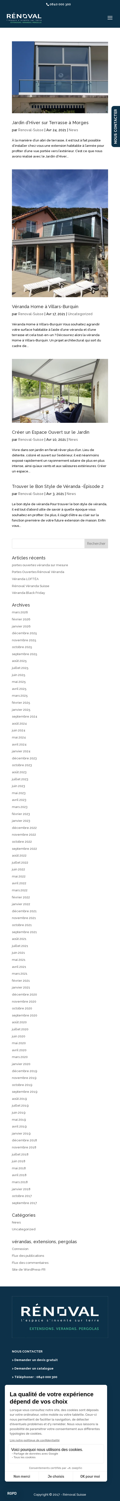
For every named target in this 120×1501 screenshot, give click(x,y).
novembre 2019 (24, 1078)
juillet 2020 (20, 1029)
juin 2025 (18, 675)
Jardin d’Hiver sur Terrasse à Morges (50, 122)
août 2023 (19, 772)
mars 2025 (20, 695)
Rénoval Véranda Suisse (30, 586)
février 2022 (21, 897)
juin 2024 (18, 730)
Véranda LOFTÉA (25, 579)
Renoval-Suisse (31, 130)
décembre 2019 (24, 1071)
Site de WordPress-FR (29, 1269)
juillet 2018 (20, 1154)
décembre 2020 (24, 994)
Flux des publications (28, 1256)
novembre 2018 (24, 1147)
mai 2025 (19, 682)
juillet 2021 (20, 946)
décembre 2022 (24, 828)
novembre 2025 (24, 640)
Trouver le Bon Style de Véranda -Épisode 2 (58, 486)
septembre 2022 (24, 848)
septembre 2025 (24, 654)
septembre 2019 (24, 1091)
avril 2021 (19, 967)
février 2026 (21, 619)
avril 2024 (19, 744)
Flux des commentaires (30, 1263)
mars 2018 (20, 1182)
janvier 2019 (21, 1133)
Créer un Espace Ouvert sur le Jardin (50, 432)
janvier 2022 (21, 904)
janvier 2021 (21, 987)
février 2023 (21, 814)
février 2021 (21, 980)
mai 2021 (19, 960)
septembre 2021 (24, 932)
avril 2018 (19, 1175)
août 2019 (19, 1099)
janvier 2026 (21, 626)
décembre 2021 (24, 911)
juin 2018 (18, 1161)
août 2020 (19, 1022)
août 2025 (19, 661)
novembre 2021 (24, 918)
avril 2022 (19, 883)
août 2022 (19, 855)
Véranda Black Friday (28, 593)
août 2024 (19, 723)
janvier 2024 (21, 751)
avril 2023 (19, 800)
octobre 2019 (22, 1085)
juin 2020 (18, 1036)
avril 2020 (19, 1050)
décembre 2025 (24, 633)
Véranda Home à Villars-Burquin (45, 306)
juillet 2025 (20, 668)
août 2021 (19, 939)
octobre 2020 (22, 1008)
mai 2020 (19, 1043)
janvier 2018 (21, 1189)
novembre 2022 (24, 834)
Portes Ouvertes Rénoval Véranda (38, 572)
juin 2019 (19, 1112)
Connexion (20, 1249)
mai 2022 (19, 876)
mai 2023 (19, 793)
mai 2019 (19, 1119)
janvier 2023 (21, 821)
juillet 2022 (20, 862)
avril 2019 (19, 1126)
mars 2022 (20, 890)
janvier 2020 (21, 1064)
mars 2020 (20, 1057)
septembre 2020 (24, 1015)
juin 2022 (18, 869)
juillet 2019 (20, 1105)
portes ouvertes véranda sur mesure (40, 565)
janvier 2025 (21, 709)
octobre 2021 (22, 925)
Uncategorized (80, 314)
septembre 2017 (24, 1203)
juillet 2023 (20, 779)
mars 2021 (20, 973)
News (73, 130)
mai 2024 (19, 737)
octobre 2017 (22, 1196)
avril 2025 (19, 689)
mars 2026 (20, 612)
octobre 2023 (22, 765)
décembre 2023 (24, 758)
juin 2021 (18, 952)
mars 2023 (20, 807)
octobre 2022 (22, 841)
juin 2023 (18, 786)
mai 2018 (19, 1168)
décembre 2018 (24, 1140)
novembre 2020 (24, 1001)
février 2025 (21, 702)
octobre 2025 (22, 647)
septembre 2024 (24, 716)
